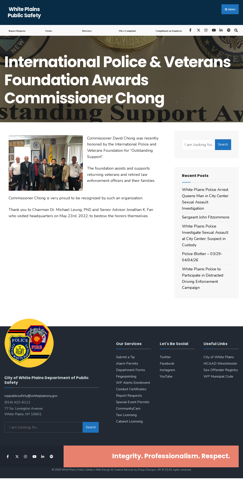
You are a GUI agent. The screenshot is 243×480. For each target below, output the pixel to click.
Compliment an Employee (169, 30)
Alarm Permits (127, 363)
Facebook (167, 363)
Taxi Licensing (126, 415)
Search (223, 144)
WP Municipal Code (218, 376)
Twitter (165, 357)
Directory (87, 30)
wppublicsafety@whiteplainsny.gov (31, 395)
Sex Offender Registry (221, 370)
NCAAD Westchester (220, 363)
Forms (48, 30)
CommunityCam (128, 408)
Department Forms (130, 370)
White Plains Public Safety (24, 12)
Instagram (167, 370)
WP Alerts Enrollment (133, 382)
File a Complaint (127, 30)
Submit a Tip (125, 357)
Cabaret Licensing (129, 421)
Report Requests (17, 30)
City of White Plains (219, 357)
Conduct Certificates (131, 389)
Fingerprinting (126, 376)
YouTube (166, 376)
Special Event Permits (132, 402)
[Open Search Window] (236, 30)
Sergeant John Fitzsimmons (205, 217)
